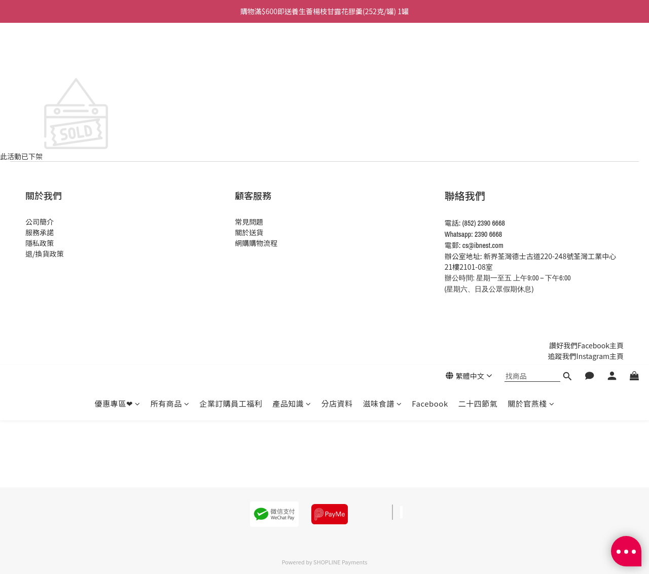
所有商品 (170, 61)
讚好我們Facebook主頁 (586, 345)
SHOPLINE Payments (340, 562)
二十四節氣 (478, 61)
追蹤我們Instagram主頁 (586, 356)
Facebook (430, 61)
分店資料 (337, 61)
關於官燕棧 (531, 61)
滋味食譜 (382, 61)
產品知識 (291, 61)
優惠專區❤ (117, 61)
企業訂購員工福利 (230, 61)
